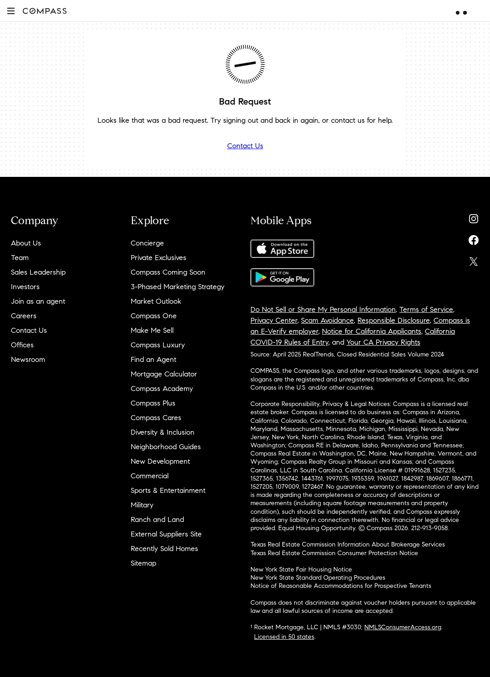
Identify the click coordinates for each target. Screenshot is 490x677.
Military (142, 505)
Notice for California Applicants (371, 331)
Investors (25, 286)
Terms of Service (426, 309)
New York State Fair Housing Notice (301, 569)
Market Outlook (156, 301)
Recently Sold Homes (164, 548)
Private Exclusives (158, 257)
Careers (23, 315)
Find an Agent (153, 359)
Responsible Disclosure (393, 320)
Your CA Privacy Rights (383, 342)
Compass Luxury (158, 345)
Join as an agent (38, 301)
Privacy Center (273, 320)
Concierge (147, 243)
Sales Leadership (38, 272)
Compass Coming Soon (168, 272)
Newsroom (28, 359)
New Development (160, 461)
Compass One (154, 315)
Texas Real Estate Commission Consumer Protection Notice (334, 553)
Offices (22, 345)
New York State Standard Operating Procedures (317, 578)
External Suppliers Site (166, 534)
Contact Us (245, 145)
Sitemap (143, 563)
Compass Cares (156, 417)
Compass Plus (153, 403)
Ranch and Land (157, 519)
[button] (11, 10)
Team (20, 257)
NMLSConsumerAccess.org (402, 627)
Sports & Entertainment (168, 490)
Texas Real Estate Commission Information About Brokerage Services (347, 544)
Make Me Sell (152, 330)
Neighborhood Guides (166, 446)
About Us (26, 243)
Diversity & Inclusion (162, 432)
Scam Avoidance (327, 320)
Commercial (149, 475)
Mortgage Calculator (164, 374)
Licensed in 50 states (284, 637)
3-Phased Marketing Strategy (178, 286)
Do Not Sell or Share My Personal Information (323, 309)
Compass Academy (162, 388)
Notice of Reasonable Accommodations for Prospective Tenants (340, 586)
